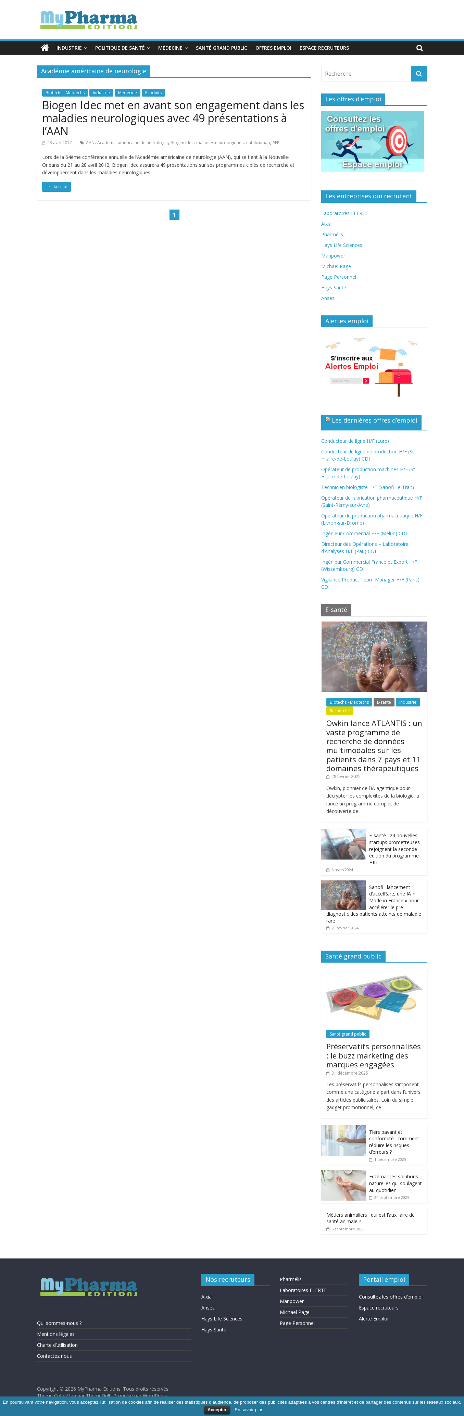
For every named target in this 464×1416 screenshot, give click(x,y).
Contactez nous (54, 1356)
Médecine (170, 48)
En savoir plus (249, 1409)
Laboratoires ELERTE (344, 213)
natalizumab (258, 143)
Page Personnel (338, 277)
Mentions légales (56, 1334)
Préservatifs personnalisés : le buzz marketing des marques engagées (373, 1055)
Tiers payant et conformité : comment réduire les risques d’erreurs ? (394, 1142)
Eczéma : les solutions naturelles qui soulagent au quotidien (395, 1183)
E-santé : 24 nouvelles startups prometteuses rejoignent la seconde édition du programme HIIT (394, 848)
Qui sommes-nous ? (59, 1323)
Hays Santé (333, 287)
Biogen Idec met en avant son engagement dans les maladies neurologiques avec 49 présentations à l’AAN (173, 118)
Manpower (333, 255)
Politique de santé (120, 48)
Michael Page (336, 266)
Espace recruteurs (324, 48)
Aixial (327, 224)
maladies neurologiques (219, 143)
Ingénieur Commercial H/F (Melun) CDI (364, 533)
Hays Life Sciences (341, 245)
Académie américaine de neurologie (132, 143)
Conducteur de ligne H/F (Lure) (355, 441)
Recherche (340, 711)
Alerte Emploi (373, 1318)
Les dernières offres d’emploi (374, 420)
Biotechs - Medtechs (65, 93)
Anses (328, 298)
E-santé (384, 702)
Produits (153, 93)
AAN (90, 143)
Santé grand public (221, 48)
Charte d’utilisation (57, 1345)
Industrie (69, 48)
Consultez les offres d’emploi (391, 1296)
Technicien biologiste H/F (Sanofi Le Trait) (367, 487)
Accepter (217, 1409)
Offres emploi (273, 48)
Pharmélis (332, 234)
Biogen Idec (182, 143)
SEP (276, 143)
